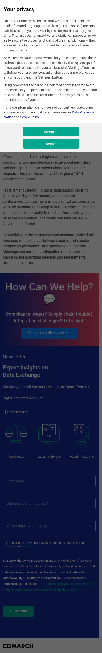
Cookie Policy (29, 117)
